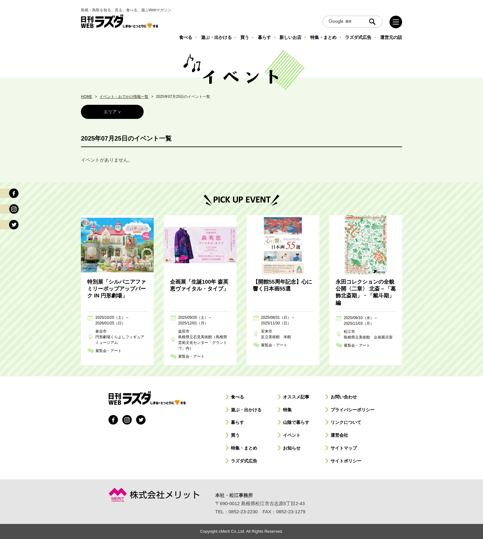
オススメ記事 (296, 396)
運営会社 (339, 435)
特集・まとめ (244, 448)
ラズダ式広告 (244, 460)
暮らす (237, 422)
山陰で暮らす (296, 422)
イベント (291, 435)
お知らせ (291, 448)
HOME (86, 96)
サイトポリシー (346, 460)
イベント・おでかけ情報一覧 (123, 96)
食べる (237, 396)
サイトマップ (344, 448)
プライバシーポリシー (352, 409)
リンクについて (346, 422)
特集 (287, 409)
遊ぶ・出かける (246, 409)
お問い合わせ (344, 396)
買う (235, 435)
